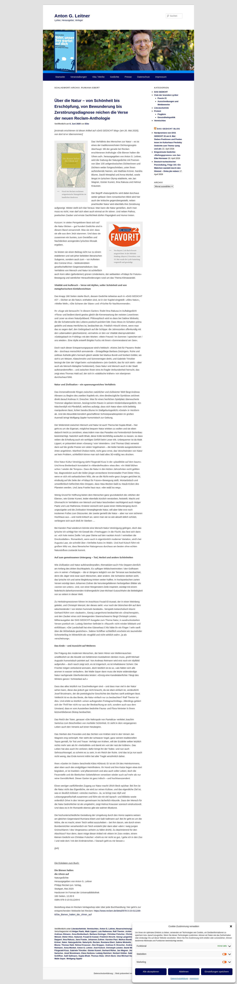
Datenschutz (143, 76)
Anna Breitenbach (80, 934)
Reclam (96, 942)
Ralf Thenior (118, 931)
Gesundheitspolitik (166, 117)
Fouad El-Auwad (91, 937)
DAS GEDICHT (161, 92)
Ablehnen (183, 971)
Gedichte (114, 76)
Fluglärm (162, 114)
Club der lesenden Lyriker (166, 95)
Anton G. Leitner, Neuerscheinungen (117, 929)
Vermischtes (93, 929)
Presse (128, 76)
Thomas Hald (68, 945)
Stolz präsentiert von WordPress (129, 973)
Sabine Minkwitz (123, 942)
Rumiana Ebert (108, 942)
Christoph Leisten (114, 948)
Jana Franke (81, 939)
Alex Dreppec (98, 945)
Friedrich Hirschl (107, 937)
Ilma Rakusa (68, 939)
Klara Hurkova (88, 953)
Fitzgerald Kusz (61, 950)
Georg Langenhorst (125, 937)
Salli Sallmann (70, 956)
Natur (64, 942)
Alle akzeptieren (151, 971)
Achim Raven (131, 931)
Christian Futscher (116, 934)
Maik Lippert (91, 931)
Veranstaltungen (78, 76)
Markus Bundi (125, 939)
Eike (87, 124)
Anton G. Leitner (72, 15)
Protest (157, 111)
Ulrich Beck (110, 956)
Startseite (60, 76)
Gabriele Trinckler (78, 950)
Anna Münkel (70, 948)
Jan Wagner (122, 950)
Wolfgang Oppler (74, 958)
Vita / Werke (98, 76)
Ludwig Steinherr (104, 953)
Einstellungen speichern (217, 971)
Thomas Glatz (97, 956)
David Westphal (131, 948)
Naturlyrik (87, 942)
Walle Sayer (59, 958)
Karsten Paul (111, 939)
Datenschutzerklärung (179, 979)
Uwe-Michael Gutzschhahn (129, 956)
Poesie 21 (162, 98)
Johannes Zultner (96, 939)
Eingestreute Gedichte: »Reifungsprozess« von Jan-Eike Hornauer (167, 155)
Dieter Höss (67, 937)
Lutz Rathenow (105, 931)
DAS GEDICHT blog (168, 129)
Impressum (194, 979)
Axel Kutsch (99, 948)
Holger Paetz (78, 931)
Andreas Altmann (62, 934)
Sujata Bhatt (84, 956)
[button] (230, 926)
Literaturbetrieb (78, 929)
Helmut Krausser (83, 945)
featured (78, 937)
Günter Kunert (94, 950)
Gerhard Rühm (109, 950)
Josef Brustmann (72, 953)
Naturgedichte (74, 942)
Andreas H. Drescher (115, 945)
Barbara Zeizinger (98, 934)
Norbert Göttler (120, 953)
